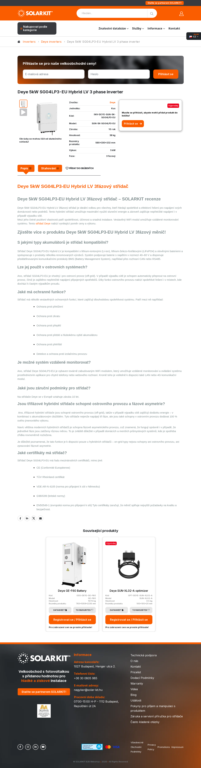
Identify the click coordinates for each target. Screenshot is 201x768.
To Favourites (84, 610)
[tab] (26, 168)
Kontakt (174, 28)
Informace (155, 28)
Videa (134, 689)
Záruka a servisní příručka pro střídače (156, 716)
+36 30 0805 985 (85, 678)
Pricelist (135, 672)
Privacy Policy (151, 747)
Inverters (29, 41)
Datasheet (60, 610)
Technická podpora (143, 655)
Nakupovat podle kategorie (33, 28)
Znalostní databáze (112, 28)
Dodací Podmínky (142, 677)
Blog (133, 694)
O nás (134, 660)
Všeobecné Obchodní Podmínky (137, 747)
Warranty (136, 683)
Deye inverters (51, 41)
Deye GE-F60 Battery (72, 590)
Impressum (177, 746)
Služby (136, 28)
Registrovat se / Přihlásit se (72, 619)
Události (135, 700)
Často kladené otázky (144, 722)
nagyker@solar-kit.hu (88, 690)
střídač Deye (43, 223)
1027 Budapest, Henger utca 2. (94, 666)
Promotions (163, 746)
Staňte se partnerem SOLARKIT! (165, 3)
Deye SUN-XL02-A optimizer (129, 590)
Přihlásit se (165, 74)
